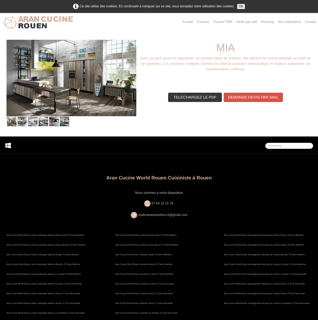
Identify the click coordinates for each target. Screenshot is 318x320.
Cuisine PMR (222, 22)
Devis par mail (246, 22)
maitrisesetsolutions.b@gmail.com (162, 215)
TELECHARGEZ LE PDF (194, 97)
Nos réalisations (289, 22)
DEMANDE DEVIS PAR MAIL (253, 97)
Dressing (267, 22)
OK (241, 6)
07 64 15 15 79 (162, 203)
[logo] (38, 25)
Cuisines (203, 22)
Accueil (187, 22)
